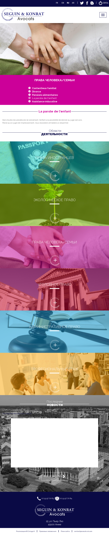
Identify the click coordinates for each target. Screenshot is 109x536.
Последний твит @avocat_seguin (17, 413)
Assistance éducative (44, 101)
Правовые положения (47, 531)
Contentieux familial (44, 88)
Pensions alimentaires (45, 95)
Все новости (55, 476)
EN (63, 3)
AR (73, 3)
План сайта (65, 531)
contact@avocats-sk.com (83, 531)
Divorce (36, 91)
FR (57, 3)
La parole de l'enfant (44, 98)
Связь (103, 3)
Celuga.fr (31, 531)
